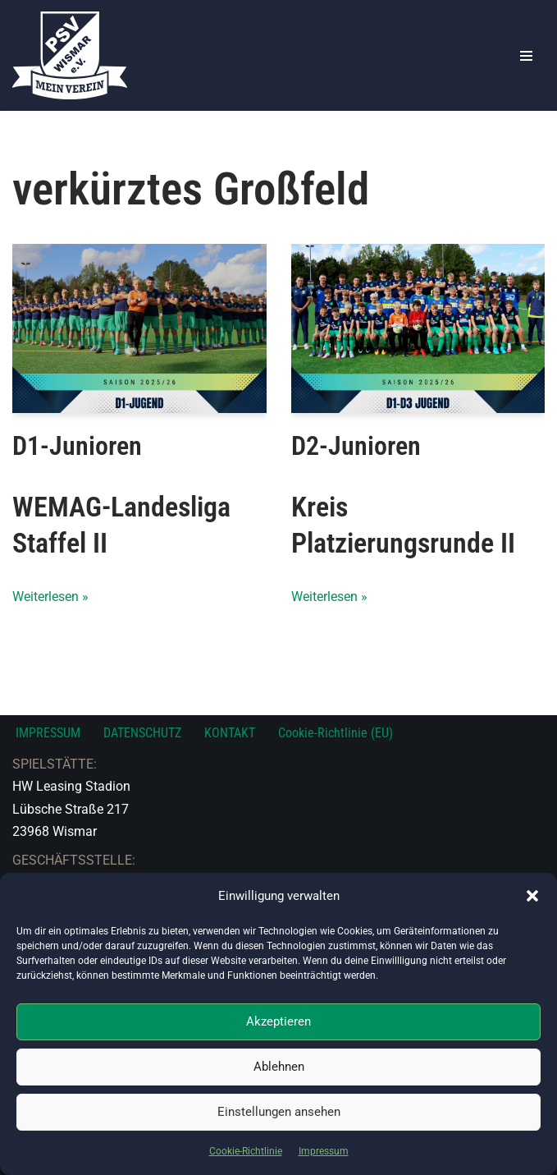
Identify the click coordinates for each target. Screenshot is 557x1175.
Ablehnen (278, 1066)
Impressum (324, 1151)
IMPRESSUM (48, 733)
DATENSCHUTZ (142, 733)
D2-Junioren (356, 445)
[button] (532, 896)
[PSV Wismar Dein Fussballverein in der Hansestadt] (69, 55)
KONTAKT (229, 733)
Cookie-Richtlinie (245, 1151)
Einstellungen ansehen (278, 1111)
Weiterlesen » (50, 596)
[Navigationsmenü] (526, 56)
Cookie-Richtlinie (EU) (335, 733)
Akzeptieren (278, 1021)
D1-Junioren (77, 445)
